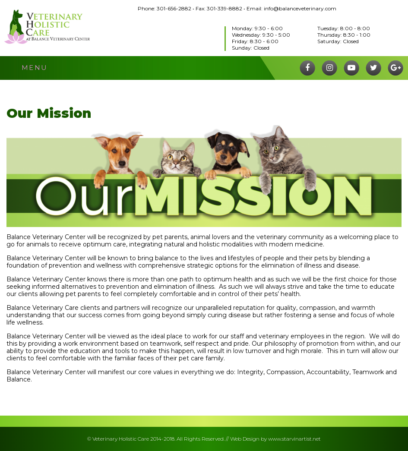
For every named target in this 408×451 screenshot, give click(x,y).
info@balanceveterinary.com (300, 8)
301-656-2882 (174, 8)
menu (35, 67)
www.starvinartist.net (294, 438)
